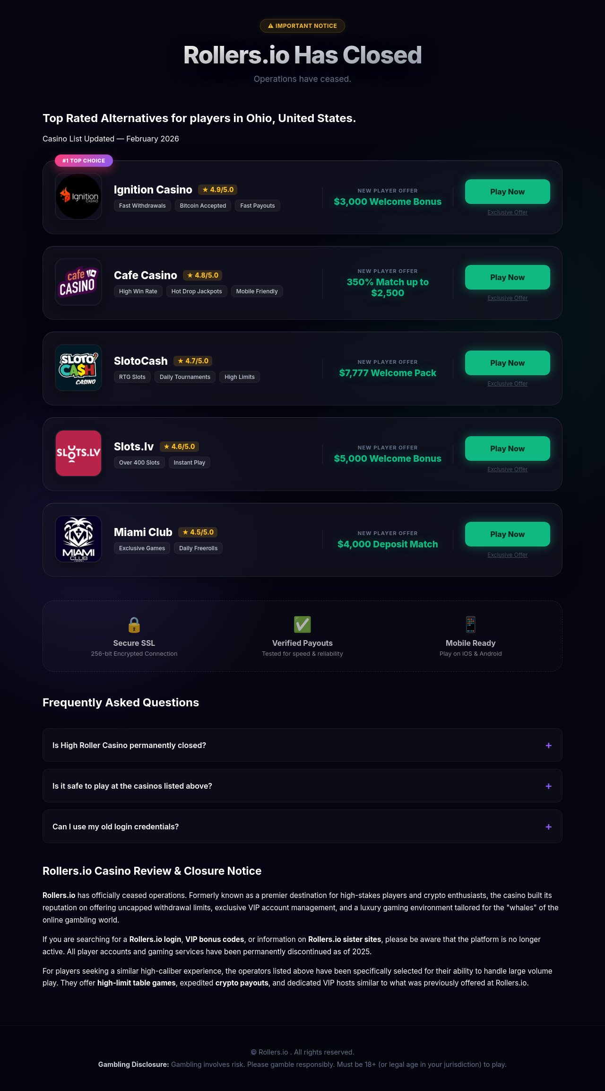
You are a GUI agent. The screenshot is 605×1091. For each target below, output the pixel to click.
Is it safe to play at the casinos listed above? (132, 786)
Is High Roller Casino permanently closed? (129, 745)
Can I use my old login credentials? (115, 826)
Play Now (507, 191)
